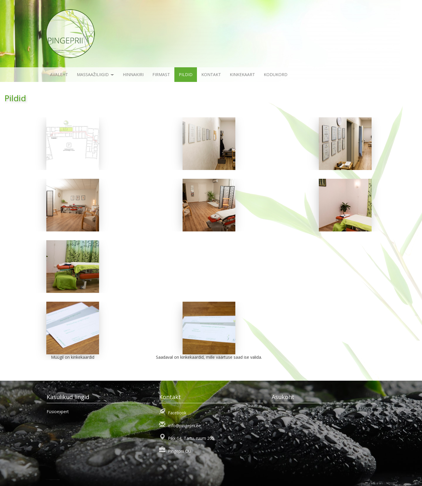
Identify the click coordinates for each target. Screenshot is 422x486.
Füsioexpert (58, 411)
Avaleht (59, 74)
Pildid (186, 74)
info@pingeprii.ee (184, 425)
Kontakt (211, 74)
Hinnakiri (133, 74)
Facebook (177, 412)
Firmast (161, 74)
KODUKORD (275, 74)
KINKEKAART (242, 74)
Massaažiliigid (95, 74)
